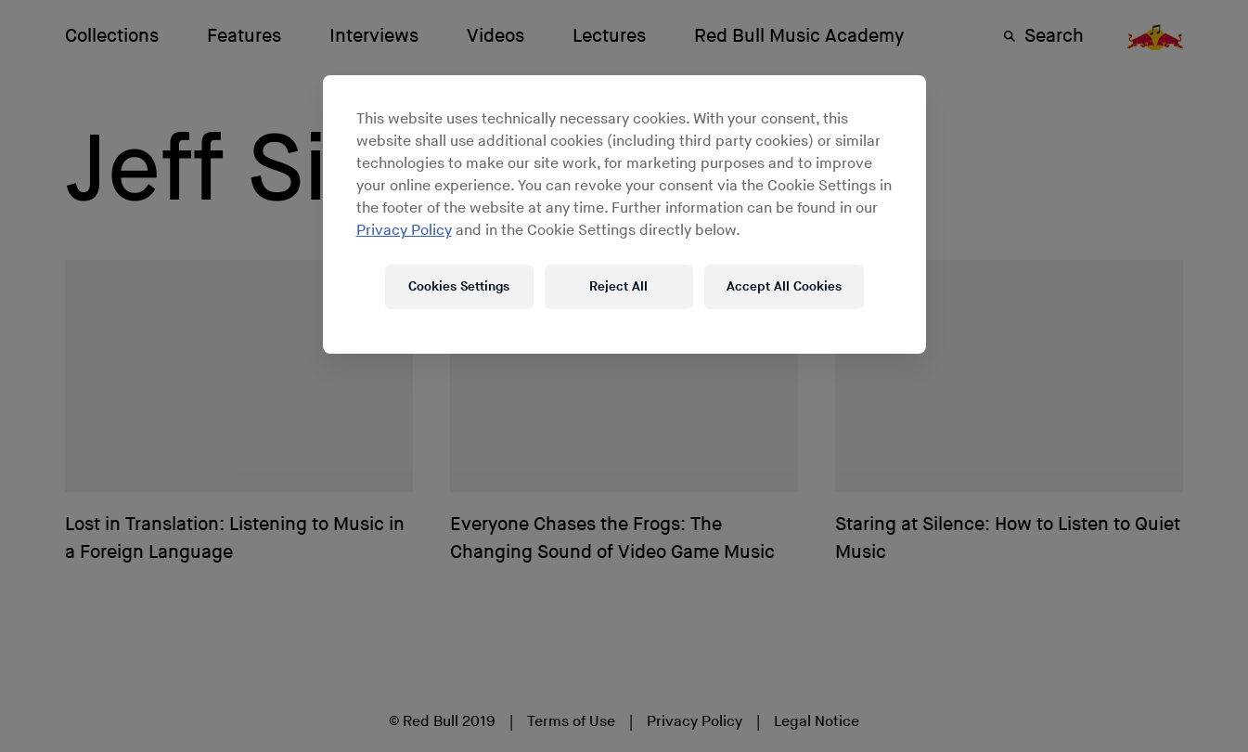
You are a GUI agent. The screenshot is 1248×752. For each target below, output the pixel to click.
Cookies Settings (458, 286)
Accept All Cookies (784, 286)
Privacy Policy (404, 231)
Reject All (618, 286)
